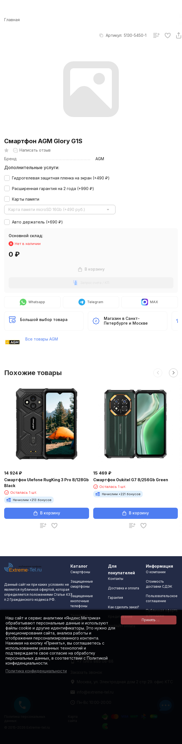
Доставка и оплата (123, 588)
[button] (157, 372)
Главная (12, 19)
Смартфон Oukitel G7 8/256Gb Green (130, 479)
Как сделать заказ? (123, 607)
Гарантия (115, 597)
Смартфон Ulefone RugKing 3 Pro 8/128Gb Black (46, 482)
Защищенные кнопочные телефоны (81, 601)
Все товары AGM (41, 339)
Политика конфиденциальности (36, 670)
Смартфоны (80, 572)
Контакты (115, 579)
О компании (156, 572)
